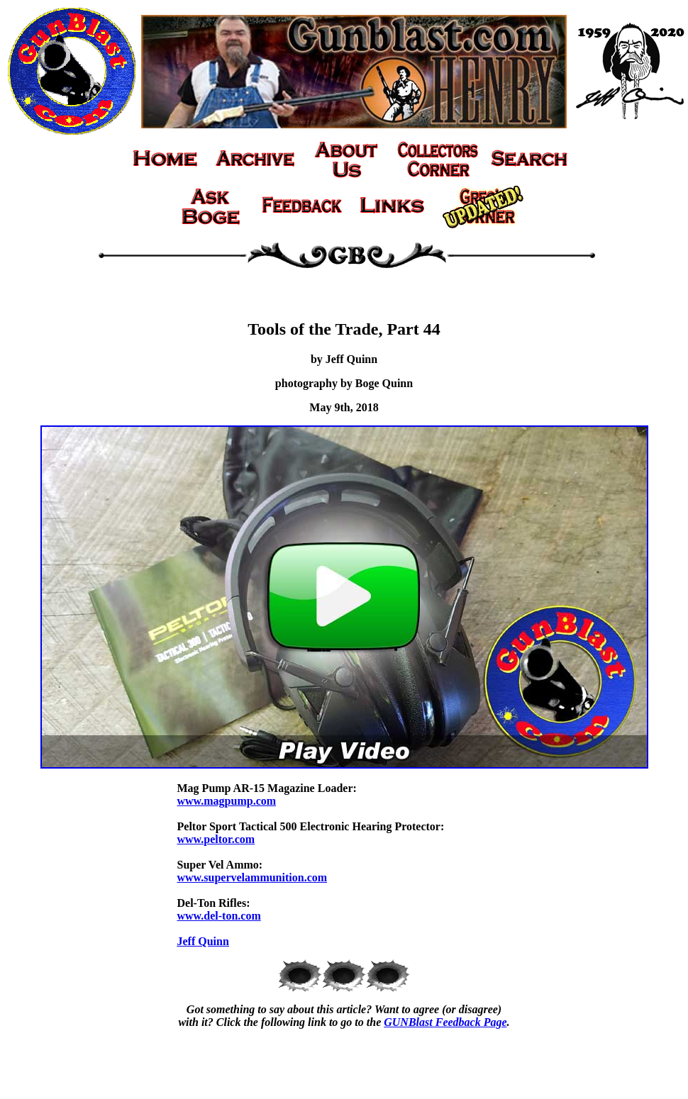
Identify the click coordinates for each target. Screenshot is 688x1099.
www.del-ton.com (219, 916)
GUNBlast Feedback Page (445, 1022)
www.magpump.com (227, 801)
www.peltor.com (216, 839)
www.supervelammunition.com (252, 877)
